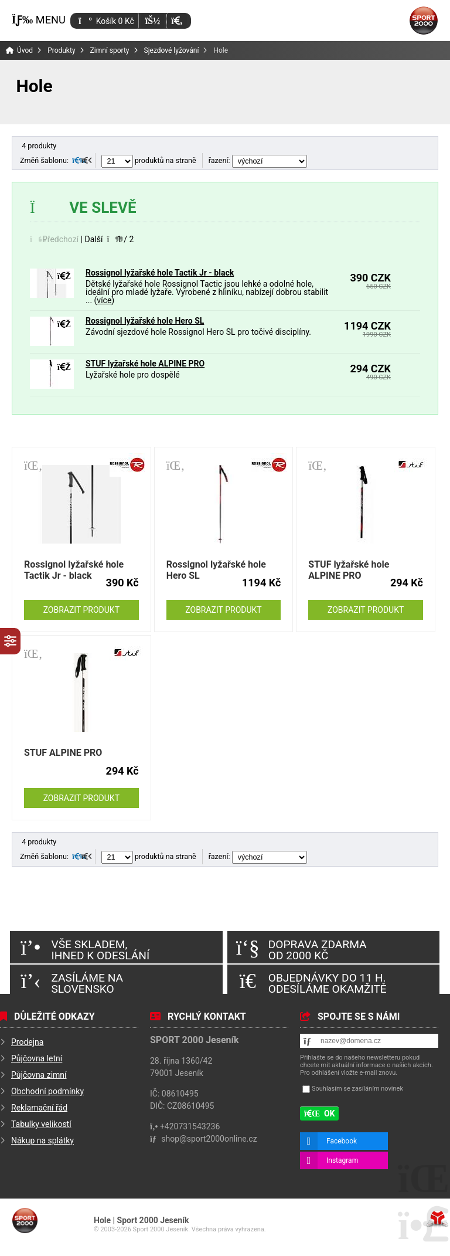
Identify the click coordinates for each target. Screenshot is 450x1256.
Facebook (341, 1141)
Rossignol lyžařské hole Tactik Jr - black (160, 272)
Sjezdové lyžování (171, 50)
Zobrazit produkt (81, 610)
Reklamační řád (39, 1107)
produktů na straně (148, 160)
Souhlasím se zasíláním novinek (357, 1088)
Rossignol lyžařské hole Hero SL (145, 320)
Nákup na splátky (42, 1140)
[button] (176, 21)
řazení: (258, 160)
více (104, 300)
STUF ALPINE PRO (63, 752)
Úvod (423, 20)
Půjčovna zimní (39, 1075)
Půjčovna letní (36, 1058)
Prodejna (27, 1042)
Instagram (342, 1160)
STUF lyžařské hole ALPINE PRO (145, 363)
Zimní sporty (109, 50)
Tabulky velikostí (41, 1124)
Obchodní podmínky (47, 1091)
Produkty (61, 50)
